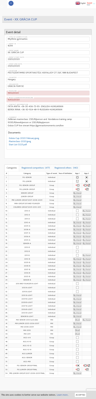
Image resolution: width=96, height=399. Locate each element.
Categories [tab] (12, 167)
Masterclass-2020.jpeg (20, 141)
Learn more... (63, 394)
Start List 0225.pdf (18, 144)
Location (13, 70)
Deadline (13, 91)
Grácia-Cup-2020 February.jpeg (24, 138)
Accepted (80, 395)
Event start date (16, 57)
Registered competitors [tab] (36, 167)
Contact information (18, 104)
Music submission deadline (21, 97)
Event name (14, 50)
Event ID (12, 43)
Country (13, 77)
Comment (13, 117)
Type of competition (18, 37)
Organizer (13, 84)
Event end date (15, 64)
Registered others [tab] (66, 167)
